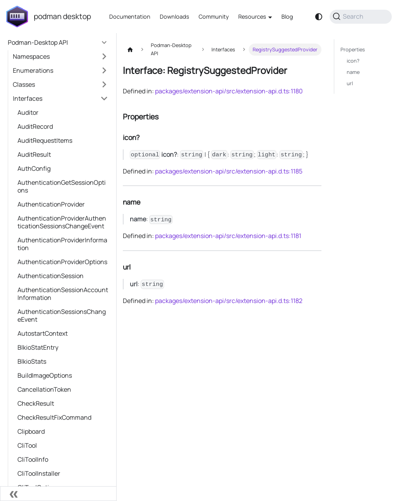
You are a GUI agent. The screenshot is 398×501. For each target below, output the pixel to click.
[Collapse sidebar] (58, 493)
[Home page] (130, 49)
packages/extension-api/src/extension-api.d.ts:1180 (229, 91)
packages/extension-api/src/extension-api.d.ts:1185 (228, 171)
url (350, 83)
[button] (60, 56)
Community (214, 16)
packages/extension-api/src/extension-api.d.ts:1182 (228, 300)
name (353, 71)
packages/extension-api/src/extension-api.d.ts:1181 (228, 235)
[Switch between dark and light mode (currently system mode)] (318, 17)
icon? (353, 60)
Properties (352, 49)
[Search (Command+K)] (361, 17)
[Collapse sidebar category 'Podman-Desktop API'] (104, 42)
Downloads (174, 16)
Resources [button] (252, 16)
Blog (287, 16)
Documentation (129, 16)
